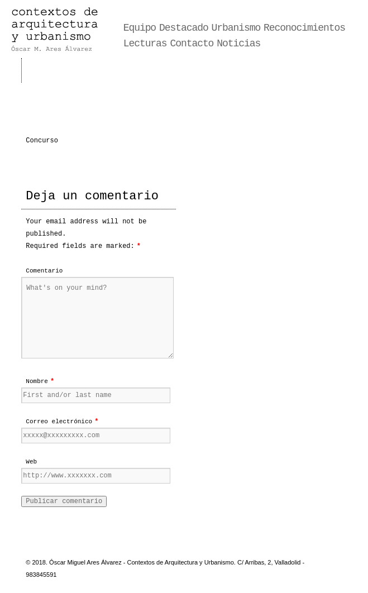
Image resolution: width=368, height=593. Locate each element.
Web (31, 461)
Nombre (37, 381)
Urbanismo (236, 28)
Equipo (139, 28)
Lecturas (145, 43)
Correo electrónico (59, 421)
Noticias (238, 43)
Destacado (183, 28)
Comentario (44, 270)
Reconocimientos (304, 28)
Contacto (192, 43)
